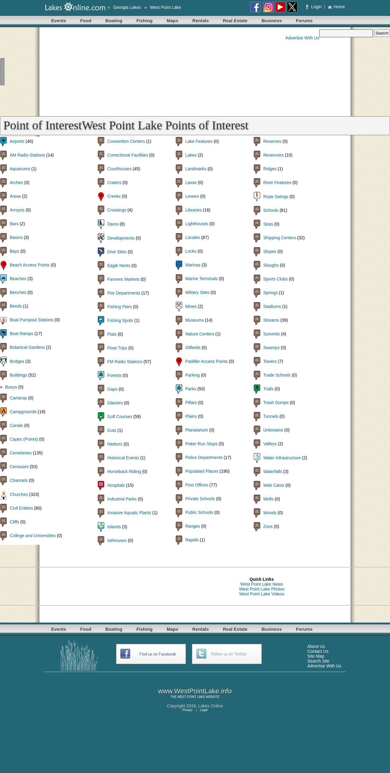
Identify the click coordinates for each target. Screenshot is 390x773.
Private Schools (200, 498)
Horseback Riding (124, 471)
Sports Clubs (275, 278)
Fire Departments (123, 293)
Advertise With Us (302, 37)
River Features (277, 182)
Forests (114, 375)
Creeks (114, 196)
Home (336, 6)
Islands (114, 526)
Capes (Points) (24, 439)
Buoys (11, 387)
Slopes (269, 251)
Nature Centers (199, 333)
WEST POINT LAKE (191, 697)
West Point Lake (165, 7)
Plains (191, 416)
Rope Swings (276, 196)
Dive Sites (116, 251)
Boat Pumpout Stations (31, 319)
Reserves (272, 141)
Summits (271, 333)
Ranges (192, 526)
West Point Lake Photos (261, 589)
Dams (113, 224)
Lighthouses (196, 223)
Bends (16, 306)
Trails (268, 388)
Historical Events (123, 457)
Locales (192, 237)
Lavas (191, 182)
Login (314, 6)
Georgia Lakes (127, 7)
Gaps (112, 389)
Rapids (192, 539)
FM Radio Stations (124, 361)
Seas (268, 224)
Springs (270, 292)
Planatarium (196, 430)
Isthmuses (117, 540)
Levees (192, 196)
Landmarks (195, 168)
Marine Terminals (201, 278)
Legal (203, 710)
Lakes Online (210, 705)
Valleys (270, 443)
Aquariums (20, 168)
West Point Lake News (261, 584)
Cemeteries (21, 452)
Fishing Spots (120, 320)
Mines (191, 306)
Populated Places (201, 471)
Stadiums (272, 306)
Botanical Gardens (27, 347)
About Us (316, 646)
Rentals (200, 20)
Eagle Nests (118, 265)
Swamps (271, 347)
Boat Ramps (21, 333)
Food (85, 20)
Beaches (18, 278)
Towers (270, 361)
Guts (111, 430)
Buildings (18, 375)
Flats (111, 334)
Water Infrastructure (282, 457)
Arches (16, 182)
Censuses (19, 466)
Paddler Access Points (206, 361)
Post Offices (196, 484)
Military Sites (197, 292)
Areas (15, 196)
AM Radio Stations (27, 155)
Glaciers (115, 402)
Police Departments (203, 457)
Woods (269, 512)
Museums (194, 320)
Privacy (188, 710)
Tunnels (270, 416)
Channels (19, 480)
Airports (17, 141)
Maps (172, 20)
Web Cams (273, 485)
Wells (268, 499)
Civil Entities (21, 508)
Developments (121, 238)
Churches (19, 494)
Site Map (315, 656)
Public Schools (199, 512)
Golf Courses (119, 416)
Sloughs (271, 265)
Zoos (268, 526)
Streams (271, 320)
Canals (16, 425)
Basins (16, 237)
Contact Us (317, 651)
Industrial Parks (121, 499)
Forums (304, 20)
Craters (114, 182)
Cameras (18, 398)
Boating (113, 20)
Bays (14, 251)
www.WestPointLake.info (195, 691)
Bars (14, 223)
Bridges (17, 361)
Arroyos (17, 210)
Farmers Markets (123, 279)
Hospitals (116, 485)
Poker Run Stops (201, 443)
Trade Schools (277, 375)
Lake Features (199, 141)
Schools (270, 210)
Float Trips (117, 347)
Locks (191, 251)
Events (58, 20)
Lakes (191, 155)
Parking (192, 375)
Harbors (114, 444)
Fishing (144, 20)
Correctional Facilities (127, 155)
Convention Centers (126, 141)
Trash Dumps (276, 402)
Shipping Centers (279, 237)
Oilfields (192, 347)
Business (271, 20)
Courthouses (119, 168)
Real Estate (235, 20)
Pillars (191, 402)
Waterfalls (272, 471)
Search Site (318, 661)
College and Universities (33, 535)
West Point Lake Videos (261, 593)
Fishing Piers (119, 306)
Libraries (193, 210)
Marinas (192, 264)
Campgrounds (23, 411)
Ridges (270, 168)
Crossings (116, 210)
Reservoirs (273, 155)
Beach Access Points (30, 264)
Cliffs (14, 521)
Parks (190, 388)
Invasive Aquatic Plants (129, 512)
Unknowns (273, 430)
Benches (18, 292)
